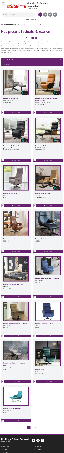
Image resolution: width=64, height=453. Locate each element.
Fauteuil (42, 24)
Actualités (5, 449)
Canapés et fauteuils (24, 24)
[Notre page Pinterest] (55, 14)
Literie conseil (37, 449)
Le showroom (37, 446)
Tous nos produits (10, 24)
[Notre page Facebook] (45, 14)
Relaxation (35, 24)
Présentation (6, 446)
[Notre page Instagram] (50, 14)
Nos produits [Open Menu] (32, 19)
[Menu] (3, 3)
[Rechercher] (33, 14)
